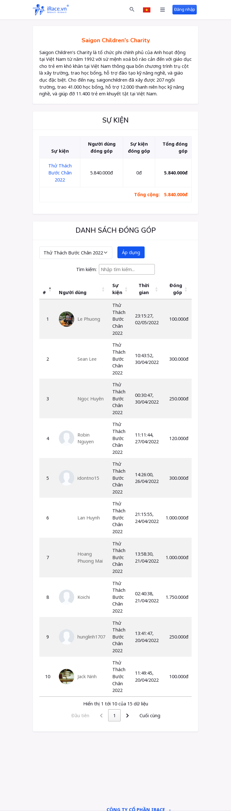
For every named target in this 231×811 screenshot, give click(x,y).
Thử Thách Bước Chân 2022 (60, 172)
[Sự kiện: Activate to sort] (120, 289)
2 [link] (121, 715)
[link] (134, 715)
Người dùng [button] (72, 292)
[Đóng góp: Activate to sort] (177, 289)
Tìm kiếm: (86, 269)
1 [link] (108, 715)
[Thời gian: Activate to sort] (147, 289)
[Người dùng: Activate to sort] (82, 289)
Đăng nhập (184, 9)
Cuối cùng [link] (156, 715)
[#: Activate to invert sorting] (47, 289)
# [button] (44, 292)
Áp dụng (131, 252)
